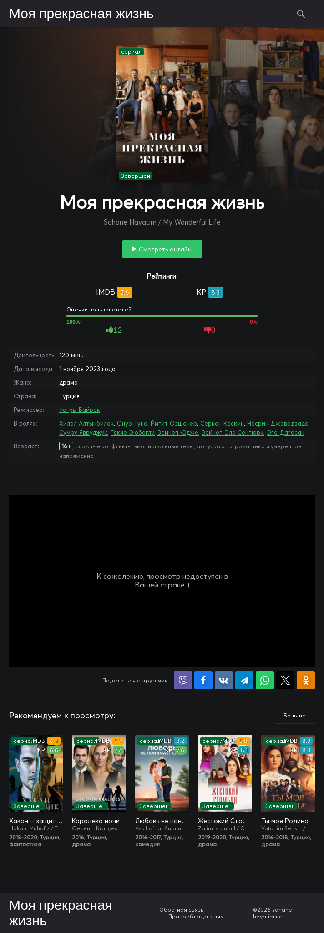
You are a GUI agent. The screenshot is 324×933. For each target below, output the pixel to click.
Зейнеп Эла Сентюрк (232, 432)
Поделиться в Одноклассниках (306, 680)
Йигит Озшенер (174, 423)
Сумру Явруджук (83, 432)
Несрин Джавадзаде (278, 423)
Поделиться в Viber (183, 680)
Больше (295, 715)
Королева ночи (96, 821)
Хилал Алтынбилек (86, 423)
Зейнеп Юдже (177, 432)
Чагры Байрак (79, 409)
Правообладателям (196, 916)
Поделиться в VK (224, 680)
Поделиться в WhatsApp (265, 680)
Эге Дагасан (285, 432)
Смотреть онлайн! (166, 249)
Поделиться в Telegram (244, 680)
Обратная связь (181, 909)
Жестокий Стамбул (225, 821)
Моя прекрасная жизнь (81, 14)
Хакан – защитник (36, 821)
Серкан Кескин (222, 423)
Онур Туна (132, 423)
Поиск (301, 13)
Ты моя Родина (285, 821)
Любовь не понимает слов (162, 821)
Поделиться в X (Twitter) (285, 680)
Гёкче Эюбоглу (132, 432)
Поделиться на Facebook (203, 680)
